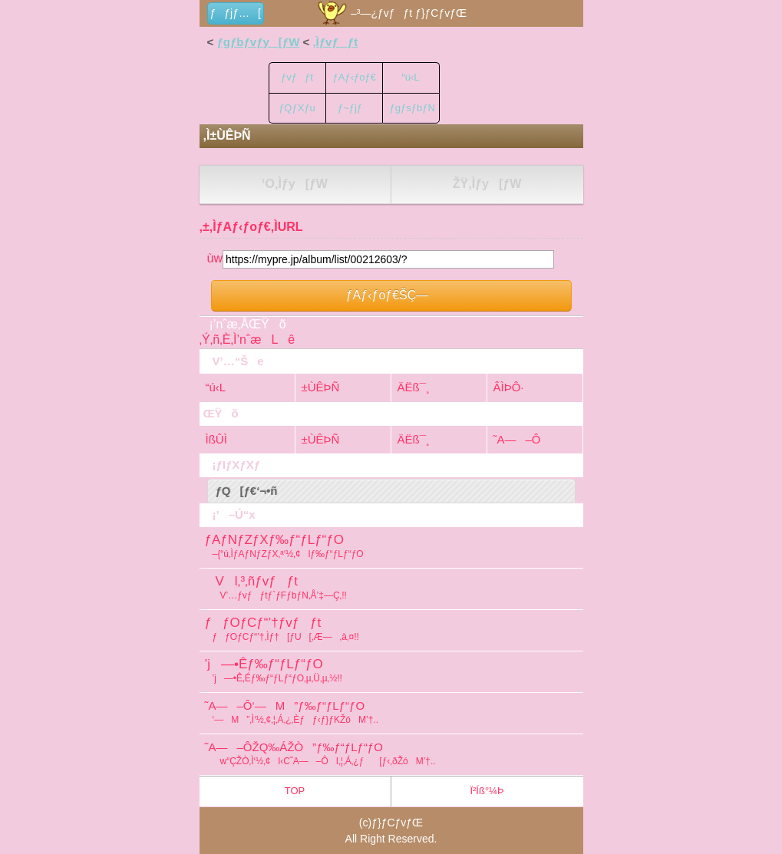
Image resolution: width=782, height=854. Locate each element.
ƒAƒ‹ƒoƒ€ (354, 77)
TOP (295, 790)
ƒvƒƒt (297, 77)
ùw (215, 258)
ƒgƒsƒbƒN (412, 108)
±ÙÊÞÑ (321, 387)
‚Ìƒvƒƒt (335, 41)
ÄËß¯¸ (414, 387)
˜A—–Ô (517, 439)
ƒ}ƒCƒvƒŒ (397, 822)
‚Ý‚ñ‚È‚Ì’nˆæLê (247, 339)
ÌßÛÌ (216, 439)
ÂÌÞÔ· (508, 387)
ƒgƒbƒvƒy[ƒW (257, 41)
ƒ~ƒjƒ (354, 108)
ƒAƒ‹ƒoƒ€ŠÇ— (391, 295)
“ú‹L (410, 77)
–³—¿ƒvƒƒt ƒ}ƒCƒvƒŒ (391, 13)
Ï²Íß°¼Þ (486, 790)
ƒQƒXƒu (297, 108)
